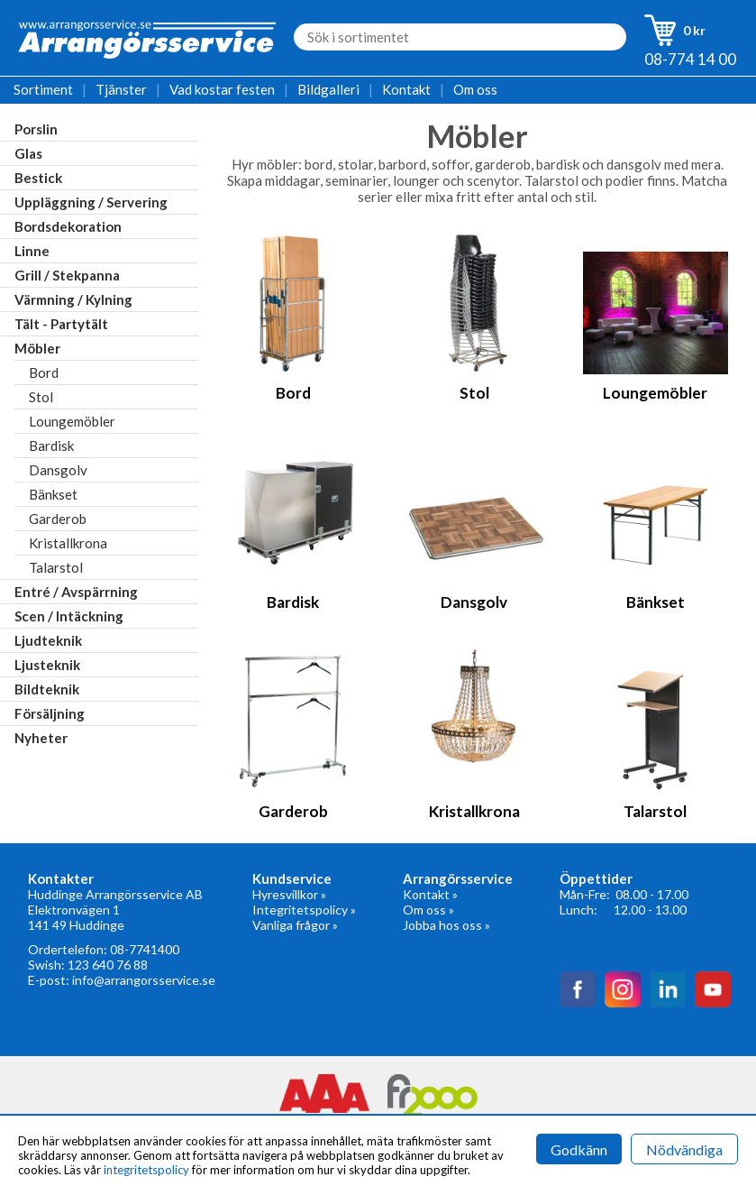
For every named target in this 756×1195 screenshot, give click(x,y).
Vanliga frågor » (295, 925)
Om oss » (428, 909)
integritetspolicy (146, 1170)
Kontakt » (430, 894)
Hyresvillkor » (289, 894)
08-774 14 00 (690, 59)
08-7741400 (144, 949)
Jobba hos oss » (446, 925)
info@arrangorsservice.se (143, 980)
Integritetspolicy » (304, 909)
